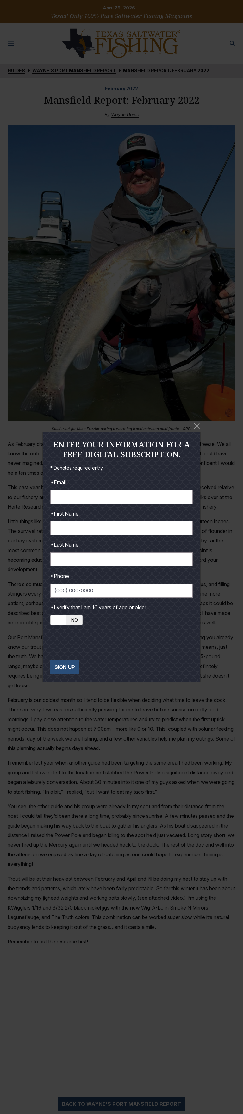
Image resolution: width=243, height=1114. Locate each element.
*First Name (64, 513)
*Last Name (64, 544)
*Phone (59, 576)
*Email (58, 482)
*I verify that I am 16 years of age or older (98, 607)
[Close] (196, 426)
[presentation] (98, 642)
